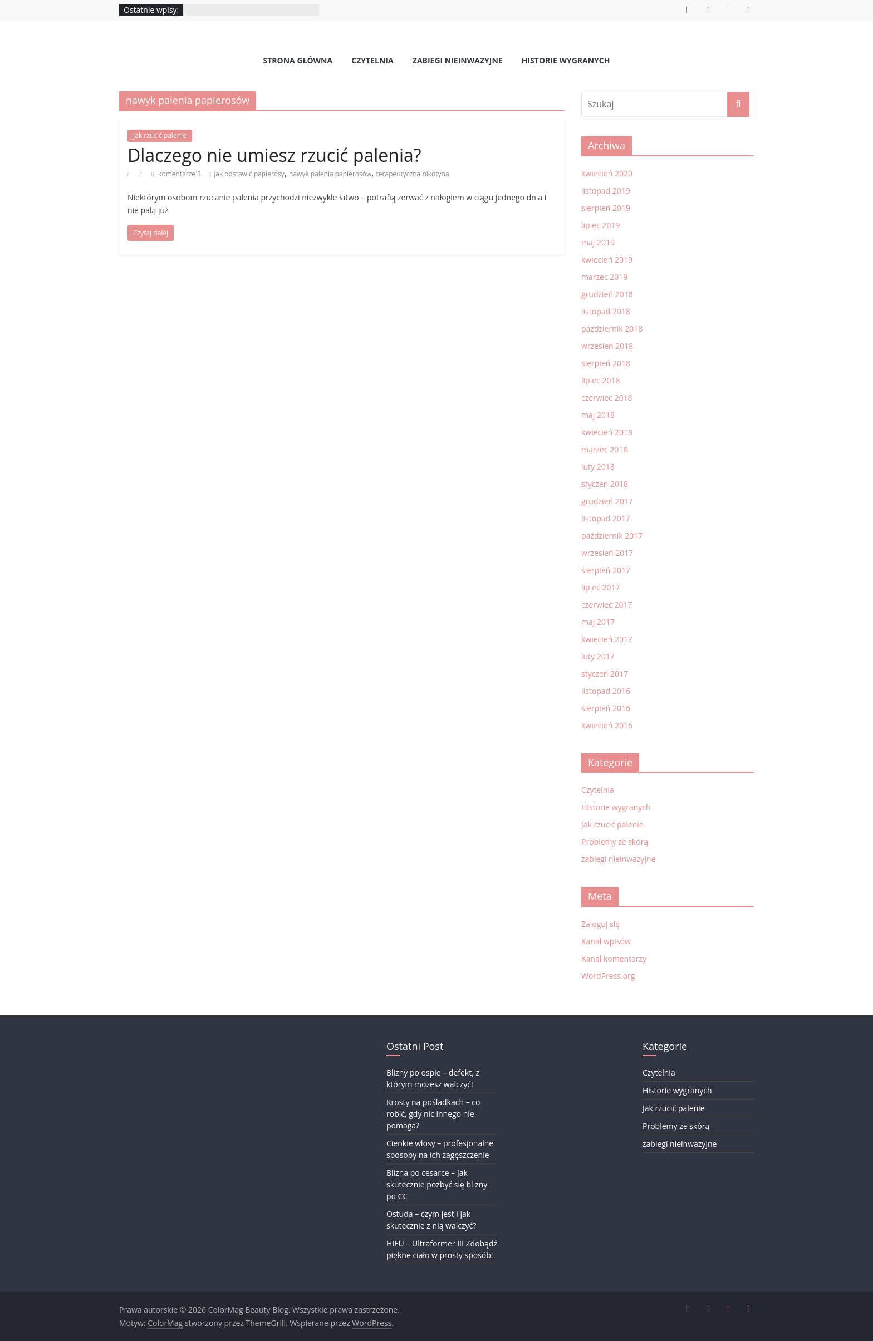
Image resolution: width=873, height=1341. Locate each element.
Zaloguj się (600, 924)
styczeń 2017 (604, 673)
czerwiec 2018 (606, 397)
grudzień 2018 (607, 294)
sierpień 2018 (605, 363)
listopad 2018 (605, 311)
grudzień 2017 (607, 501)
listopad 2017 (605, 518)
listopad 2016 (605, 691)
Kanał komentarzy (613, 958)
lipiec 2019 (600, 225)
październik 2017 (612, 535)
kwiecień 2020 (606, 173)
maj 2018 (598, 415)
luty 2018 (598, 466)
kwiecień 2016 (606, 725)
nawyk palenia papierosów (330, 174)
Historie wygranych (566, 60)
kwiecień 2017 (606, 639)
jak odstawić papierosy (249, 174)
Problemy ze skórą (614, 841)
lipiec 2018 (600, 380)
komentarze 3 (176, 174)
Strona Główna (298, 60)
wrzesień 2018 (607, 346)
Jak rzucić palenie (160, 135)
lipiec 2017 (600, 587)
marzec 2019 (604, 277)
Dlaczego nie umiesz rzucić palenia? (274, 155)
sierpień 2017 (605, 570)
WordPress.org (608, 975)
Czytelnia (372, 60)
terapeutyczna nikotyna (412, 174)
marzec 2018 (604, 449)
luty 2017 (598, 656)
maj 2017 (598, 622)
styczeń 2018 (604, 484)
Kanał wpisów (606, 941)
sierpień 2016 (605, 708)
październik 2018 (612, 328)
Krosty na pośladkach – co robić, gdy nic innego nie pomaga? (433, 1114)
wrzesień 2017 (607, 553)
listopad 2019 (605, 190)
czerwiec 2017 (606, 604)
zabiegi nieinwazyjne (458, 60)
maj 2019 (598, 242)
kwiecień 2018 (606, 432)
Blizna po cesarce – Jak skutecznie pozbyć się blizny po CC (436, 1184)
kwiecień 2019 (606, 259)
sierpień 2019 (605, 208)
